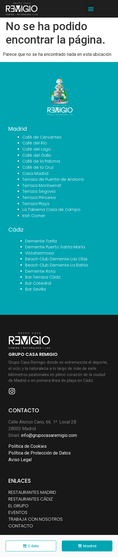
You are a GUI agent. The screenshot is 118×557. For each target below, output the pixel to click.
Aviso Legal (20, 459)
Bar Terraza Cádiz (43, 277)
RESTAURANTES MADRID (32, 492)
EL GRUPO (18, 506)
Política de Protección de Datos (39, 453)
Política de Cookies (27, 446)
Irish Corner (33, 215)
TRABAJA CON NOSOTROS (35, 519)
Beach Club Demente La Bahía (56, 265)
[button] (90, 8)
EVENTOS (17, 512)
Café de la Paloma (41, 161)
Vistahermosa (39, 253)
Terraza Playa (35, 203)
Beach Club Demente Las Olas (56, 259)
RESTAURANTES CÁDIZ (30, 499)
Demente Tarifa (41, 241)
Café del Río (34, 143)
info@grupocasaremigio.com (49, 435)
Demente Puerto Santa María (55, 247)
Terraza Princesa (39, 197)
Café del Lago (36, 149)
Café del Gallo (36, 155)
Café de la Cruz (38, 167)
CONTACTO (20, 526)
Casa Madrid (35, 173)
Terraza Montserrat (41, 185)
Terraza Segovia (38, 191)
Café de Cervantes (42, 137)
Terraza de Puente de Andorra (53, 179)
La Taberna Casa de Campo (51, 209)
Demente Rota (40, 271)
